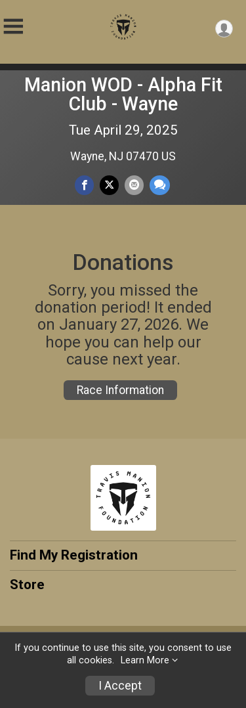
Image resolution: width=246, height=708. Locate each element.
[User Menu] (224, 28)
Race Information (120, 390)
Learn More (145, 660)
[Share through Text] (160, 184)
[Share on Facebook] (84, 184)
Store (27, 584)
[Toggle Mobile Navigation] (13, 26)
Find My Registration (74, 555)
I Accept (120, 685)
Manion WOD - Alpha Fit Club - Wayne (123, 94)
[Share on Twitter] (109, 184)
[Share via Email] (134, 184)
